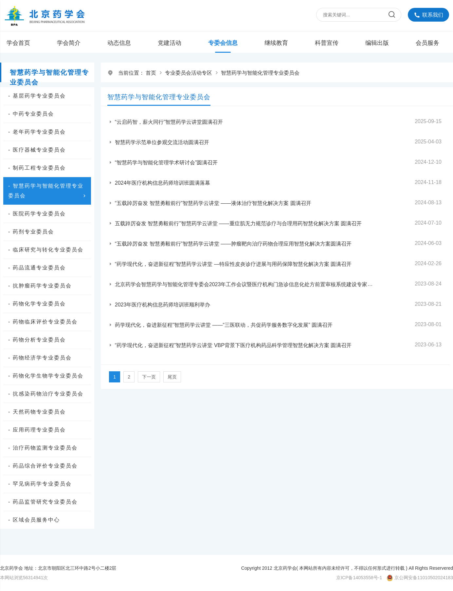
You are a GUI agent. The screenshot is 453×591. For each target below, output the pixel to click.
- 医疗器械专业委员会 (37, 150)
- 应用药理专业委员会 (37, 430)
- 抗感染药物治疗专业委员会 (45, 394)
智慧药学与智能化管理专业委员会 (260, 73)
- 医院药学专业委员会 (37, 213)
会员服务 (427, 43)
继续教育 (276, 43)
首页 (151, 73)
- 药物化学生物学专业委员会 (45, 376)
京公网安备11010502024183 (423, 577)
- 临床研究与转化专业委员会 (45, 249)
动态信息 (119, 43)
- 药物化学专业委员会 (37, 303)
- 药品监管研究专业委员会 (43, 502)
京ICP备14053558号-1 (359, 577)
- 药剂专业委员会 (31, 231)
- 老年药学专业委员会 (37, 132)
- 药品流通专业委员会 (37, 267)
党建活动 (169, 43)
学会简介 (69, 43)
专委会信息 (223, 43)
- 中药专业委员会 (31, 114)
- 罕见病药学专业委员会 (40, 484)
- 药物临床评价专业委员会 (43, 321)
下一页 (149, 376)
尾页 (172, 376)
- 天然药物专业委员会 (37, 412)
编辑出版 (377, 43)
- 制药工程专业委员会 (37, 168)
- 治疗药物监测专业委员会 (43, 448)
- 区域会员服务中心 (34, 520)
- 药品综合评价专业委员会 (43, 466)
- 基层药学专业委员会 (37, 96)
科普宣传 (326, 43)
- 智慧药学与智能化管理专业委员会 (48, 192)
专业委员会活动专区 (188, 73)
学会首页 (18, 43)
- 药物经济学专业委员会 (40, 357)
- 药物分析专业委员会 (37, 339)
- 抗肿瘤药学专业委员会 (40, 285)
